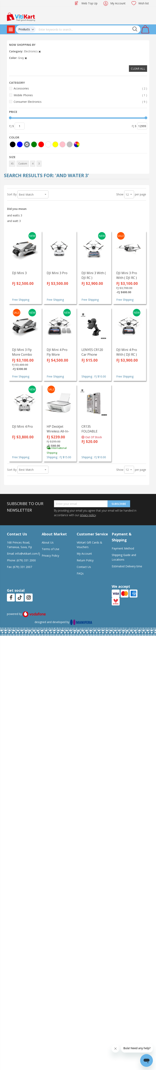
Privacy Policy (50, 555)
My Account (118, 3)
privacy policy (88, 515)
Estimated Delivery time (127, 566)
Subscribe (119, 504)
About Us (48, 542)
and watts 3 (14, 215)
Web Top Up (89, 3)
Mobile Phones (80, 95)
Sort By (12, 194)
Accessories (80, 88)
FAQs (80, 573)
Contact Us (84, 567)
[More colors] (76, 144)
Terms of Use (50, 549)
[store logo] (21, 16)
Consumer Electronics (80, 101)
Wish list (143, 3)
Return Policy (85, 560)
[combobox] (88, 29)
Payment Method (123, 548)
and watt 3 (14, 221)
